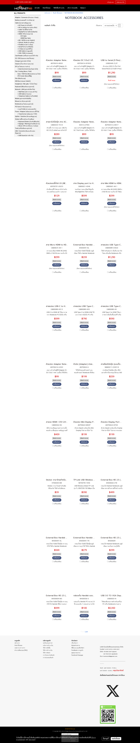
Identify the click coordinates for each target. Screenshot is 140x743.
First (82, 632)
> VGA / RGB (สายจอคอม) (25, 53)
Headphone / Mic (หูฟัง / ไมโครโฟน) (26, 84)
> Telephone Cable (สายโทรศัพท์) (28, 96)
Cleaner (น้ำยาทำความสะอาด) (24, 64)
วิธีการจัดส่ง (46, 652)
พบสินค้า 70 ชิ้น (50, 25)
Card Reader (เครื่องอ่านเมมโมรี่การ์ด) (26, 55)
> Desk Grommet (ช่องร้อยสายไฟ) (28, 69)
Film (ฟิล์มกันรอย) (20, 78)
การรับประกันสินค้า (49, 655)
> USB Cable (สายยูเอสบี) (25, 51)
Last (86, 632)
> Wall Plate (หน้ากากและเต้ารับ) (27, 92)
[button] (89, 8)
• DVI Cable (23, 36)
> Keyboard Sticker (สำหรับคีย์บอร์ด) (28, 121)
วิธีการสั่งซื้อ (46, 648)
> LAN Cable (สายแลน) (24, 94)
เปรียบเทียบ (57, 88)
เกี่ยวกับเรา (74, 643)
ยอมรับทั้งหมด (116, 738)
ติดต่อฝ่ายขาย (75, 645)
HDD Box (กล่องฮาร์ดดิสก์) (23, 81)
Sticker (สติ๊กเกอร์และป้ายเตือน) (24, 119)
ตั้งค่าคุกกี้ (105, 738)
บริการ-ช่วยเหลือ (72, 8)
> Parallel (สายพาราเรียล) (25, 44)
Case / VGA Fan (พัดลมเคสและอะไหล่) (29, 74)
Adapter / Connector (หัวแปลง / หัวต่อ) (26, 17)
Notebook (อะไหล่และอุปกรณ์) (24, 104)
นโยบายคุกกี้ (32, 739)
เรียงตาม (99, 25)
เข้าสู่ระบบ (110, 2)
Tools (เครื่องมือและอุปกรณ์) (23, 128)
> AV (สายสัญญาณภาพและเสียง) (27, 27)
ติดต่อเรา (83, 8)
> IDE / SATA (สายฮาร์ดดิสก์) (26, 40)
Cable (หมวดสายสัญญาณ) (23, 23)
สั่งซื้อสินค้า (56, 80)
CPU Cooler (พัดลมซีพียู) (25, 76)
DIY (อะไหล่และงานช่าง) (22, 66)
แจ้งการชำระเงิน (48, 645)
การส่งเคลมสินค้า (48, 657)
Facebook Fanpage (77, 655)
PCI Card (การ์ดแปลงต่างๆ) (23, 106)
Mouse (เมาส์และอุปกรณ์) (23, 101)
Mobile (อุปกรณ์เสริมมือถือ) (23, 98)
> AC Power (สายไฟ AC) (25, 25)
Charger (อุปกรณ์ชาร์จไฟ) (23, 61)
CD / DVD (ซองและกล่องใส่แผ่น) (24, 58)
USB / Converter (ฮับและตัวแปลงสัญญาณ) (25, 132)
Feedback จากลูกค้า (77, 650)
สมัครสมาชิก (120, 2)
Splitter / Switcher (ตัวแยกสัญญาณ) (26, 116)
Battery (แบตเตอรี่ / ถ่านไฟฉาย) (24, 20)
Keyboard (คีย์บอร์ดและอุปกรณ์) (24, 86)
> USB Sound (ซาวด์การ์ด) (25, 135)
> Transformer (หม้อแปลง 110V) (27, 114)
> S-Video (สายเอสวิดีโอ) (25, 49)
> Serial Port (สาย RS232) (25, 47)
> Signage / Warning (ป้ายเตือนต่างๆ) (29, 123)
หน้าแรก (17, 643)
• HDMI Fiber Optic (25, 38)
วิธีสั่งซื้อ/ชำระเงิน (58, 8)
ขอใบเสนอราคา (48, 643)
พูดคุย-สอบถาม (75, 652)
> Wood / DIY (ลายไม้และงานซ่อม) (28, 126)
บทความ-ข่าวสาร (20, 648)
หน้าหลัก (37, 8)
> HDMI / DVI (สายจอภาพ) (25, 34)
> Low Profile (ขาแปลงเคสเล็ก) (27, 109)
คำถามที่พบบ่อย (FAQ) (21, 650)
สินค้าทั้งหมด (46, 8)
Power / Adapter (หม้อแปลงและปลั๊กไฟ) (27, 111)
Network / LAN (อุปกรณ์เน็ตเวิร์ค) (25, 89)
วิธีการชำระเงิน (47, 650)
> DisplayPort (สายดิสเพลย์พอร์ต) (27, 32)
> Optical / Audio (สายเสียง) (26, 42)
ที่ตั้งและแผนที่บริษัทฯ (77, 648)
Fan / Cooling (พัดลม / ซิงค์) (23, 71)
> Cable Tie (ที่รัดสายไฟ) (25, 29)
